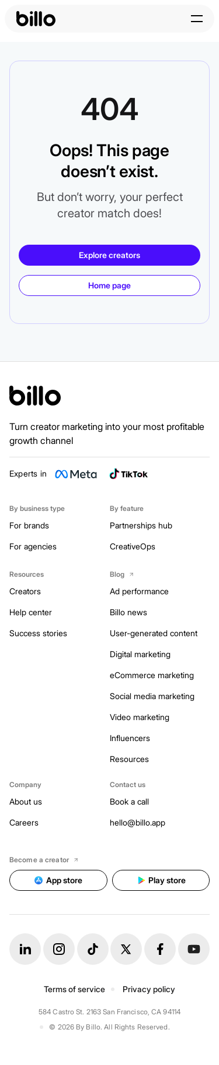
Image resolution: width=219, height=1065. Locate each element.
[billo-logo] (35, 18)
